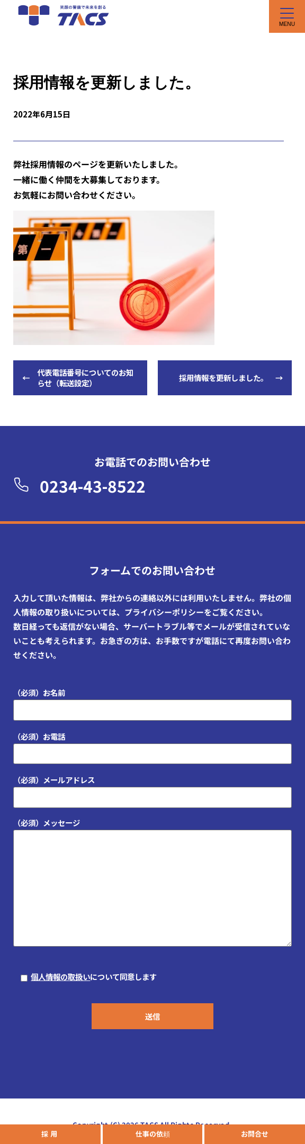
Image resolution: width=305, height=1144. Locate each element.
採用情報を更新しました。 (223, 377)
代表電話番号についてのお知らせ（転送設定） (85, 377)
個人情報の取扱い (60, 976)
